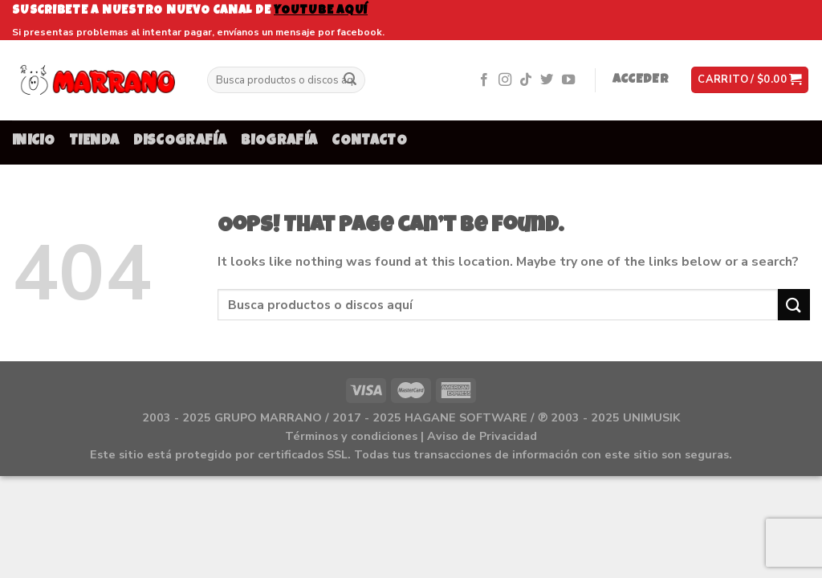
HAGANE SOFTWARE (466, 417)
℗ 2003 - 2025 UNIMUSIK (609, 417)
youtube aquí (321, 11)
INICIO (33, 142)
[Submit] (350, 80)
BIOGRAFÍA (279, 142)
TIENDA (94, 142)
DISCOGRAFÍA (179, 142)
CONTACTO (369, 142)
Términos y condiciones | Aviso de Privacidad (411, 436)
